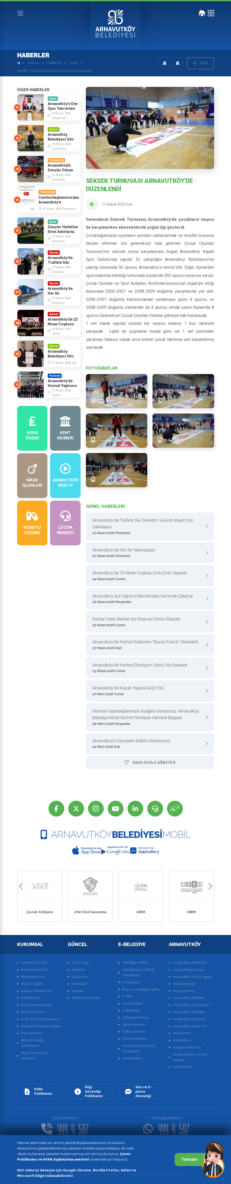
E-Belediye (130, 1010)
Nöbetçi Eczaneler (86, 998)
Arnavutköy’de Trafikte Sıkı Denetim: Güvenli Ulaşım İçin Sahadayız (148, 527)
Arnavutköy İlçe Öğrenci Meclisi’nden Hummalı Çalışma (148, 599)
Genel (74, 63)
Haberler (54, 63)
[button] (21, 886)
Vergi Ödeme (132, 1003)
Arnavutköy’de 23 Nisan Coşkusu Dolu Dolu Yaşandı (148, 576)
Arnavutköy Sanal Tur (190, 1026)
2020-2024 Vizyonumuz (40, 1019)
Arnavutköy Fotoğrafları (191, 1005)
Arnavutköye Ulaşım (189, 970)
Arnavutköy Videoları (189, 1012)
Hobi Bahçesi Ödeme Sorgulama (138, 972)
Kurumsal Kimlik (34, 970)
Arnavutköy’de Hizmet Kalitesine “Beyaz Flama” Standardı (148, 645)
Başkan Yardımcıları (36, 991)
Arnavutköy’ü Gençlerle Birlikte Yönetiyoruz (148, 744)
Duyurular (80, 977)
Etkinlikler (79, 984)
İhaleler (77, 991)
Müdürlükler (31, 998)
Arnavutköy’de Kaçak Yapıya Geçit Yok (148, 691)
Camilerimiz (182, 1067)
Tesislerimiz (182, 1033)
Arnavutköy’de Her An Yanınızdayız (148, 553)
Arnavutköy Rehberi (188, 998)
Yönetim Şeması (34, 962)
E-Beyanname (133, 1031)
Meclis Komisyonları (36, 1005)
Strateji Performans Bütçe (41, 1026)
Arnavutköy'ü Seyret (189, 1019)
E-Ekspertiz (131, 982)
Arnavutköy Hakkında (190, 962)
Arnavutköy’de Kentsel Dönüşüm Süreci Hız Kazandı (148, 668)
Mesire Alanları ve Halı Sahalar (190, 1057)
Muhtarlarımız (184, 991)
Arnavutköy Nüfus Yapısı (192, 977)
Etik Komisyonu (33, 1012)
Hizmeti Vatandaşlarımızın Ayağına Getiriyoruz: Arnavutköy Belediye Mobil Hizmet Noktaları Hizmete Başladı (148, 718)
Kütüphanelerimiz (187, 1047)
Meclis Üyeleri (32, 984)
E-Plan (127, 996)
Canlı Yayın (80, 962)
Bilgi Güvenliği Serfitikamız (32, 1043)
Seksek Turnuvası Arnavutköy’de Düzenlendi (54, 71)
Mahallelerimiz (184, 984)
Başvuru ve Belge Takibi (140, 989)
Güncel (33, 63)
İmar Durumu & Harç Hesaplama (138, 1048)
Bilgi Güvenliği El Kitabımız (34, 1055)
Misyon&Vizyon (33, 977)
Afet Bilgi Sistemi (135, 962)
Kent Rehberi (132, 1058)
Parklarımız (182, 1040)
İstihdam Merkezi (135, 1017)
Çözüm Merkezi (134, 1039)
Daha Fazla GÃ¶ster (149, 762)
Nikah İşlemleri (134, 1025)
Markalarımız (31, 1033)
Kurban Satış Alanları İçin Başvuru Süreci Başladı (148, 622)
